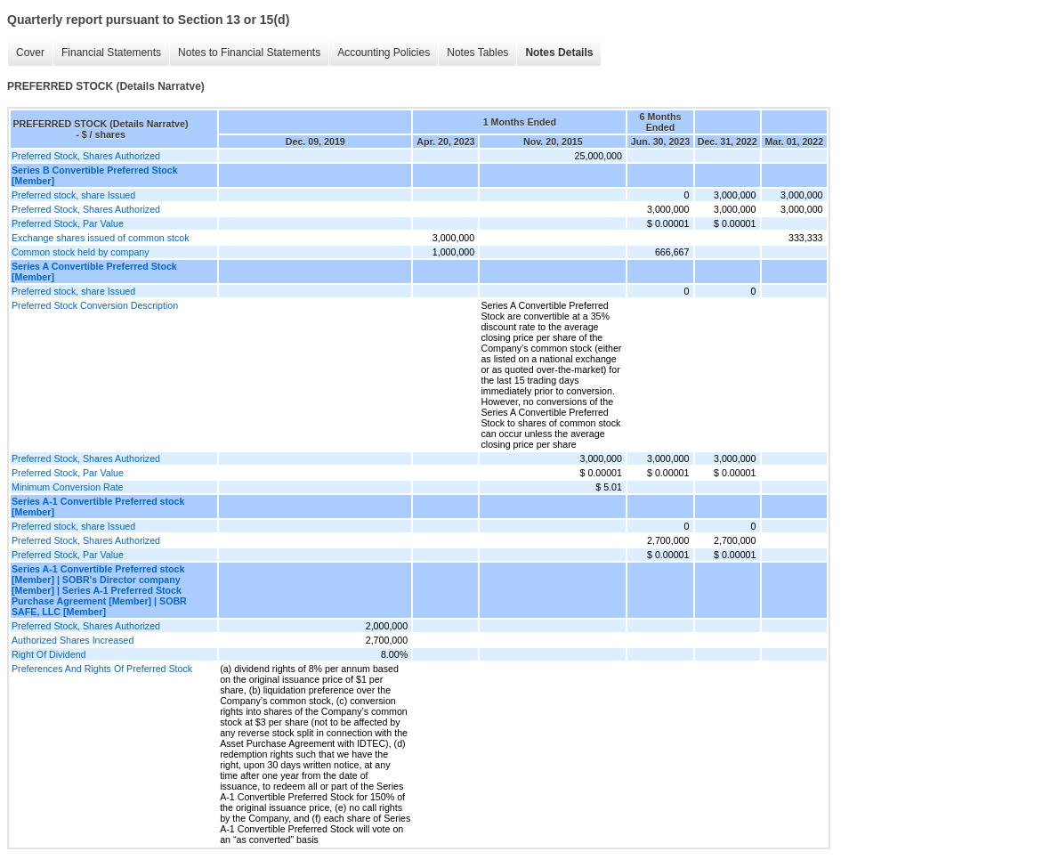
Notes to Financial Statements (249, 52)
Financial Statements (111, 52)
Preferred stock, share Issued (73, 195)
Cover (30, 52)
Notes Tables (477, 52)
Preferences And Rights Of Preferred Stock (102, 668)
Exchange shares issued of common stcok (101, 237)
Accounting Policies (383, 52)
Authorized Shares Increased (72, 640)
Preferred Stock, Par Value (68, 223)
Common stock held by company (81, 252)
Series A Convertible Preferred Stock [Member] (94, 271)
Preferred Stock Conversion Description (95, 305)
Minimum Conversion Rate (68, 487)
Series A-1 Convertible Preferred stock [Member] (98, 506)
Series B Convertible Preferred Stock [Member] (95, 175)
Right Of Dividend (49, 654)
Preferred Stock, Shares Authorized (86, 155)
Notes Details (559, 52)
